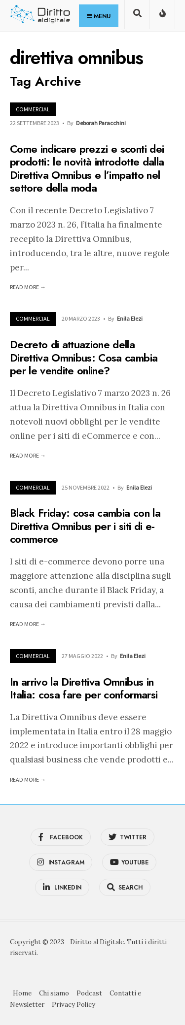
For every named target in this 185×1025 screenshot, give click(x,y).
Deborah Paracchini (101, 123)
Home (22, 993)
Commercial (33, 109)
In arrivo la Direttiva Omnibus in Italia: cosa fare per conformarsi (83, 688)
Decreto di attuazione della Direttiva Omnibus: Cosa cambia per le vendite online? (83, 358)
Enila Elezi (130, 318)
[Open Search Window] (137, 16)
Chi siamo (54, 993)
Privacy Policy (73, 1004)
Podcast (89, 993)
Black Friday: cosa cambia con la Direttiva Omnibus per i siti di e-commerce (85, 526)
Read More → (28, 287)
